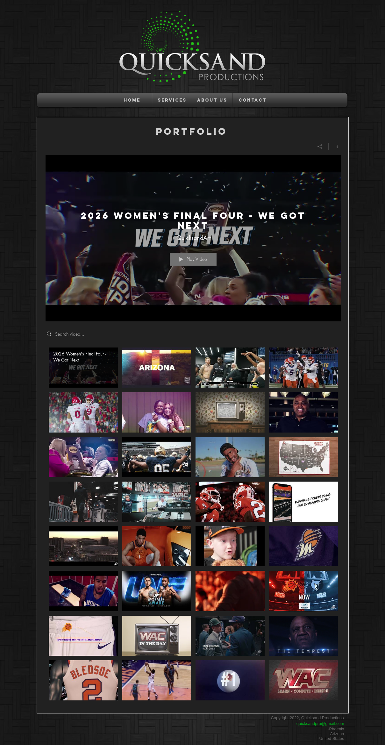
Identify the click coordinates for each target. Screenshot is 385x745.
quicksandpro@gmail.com (320, 723)
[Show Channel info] (335, 146)
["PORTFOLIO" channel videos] (193, 526)
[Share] (320, 146)
